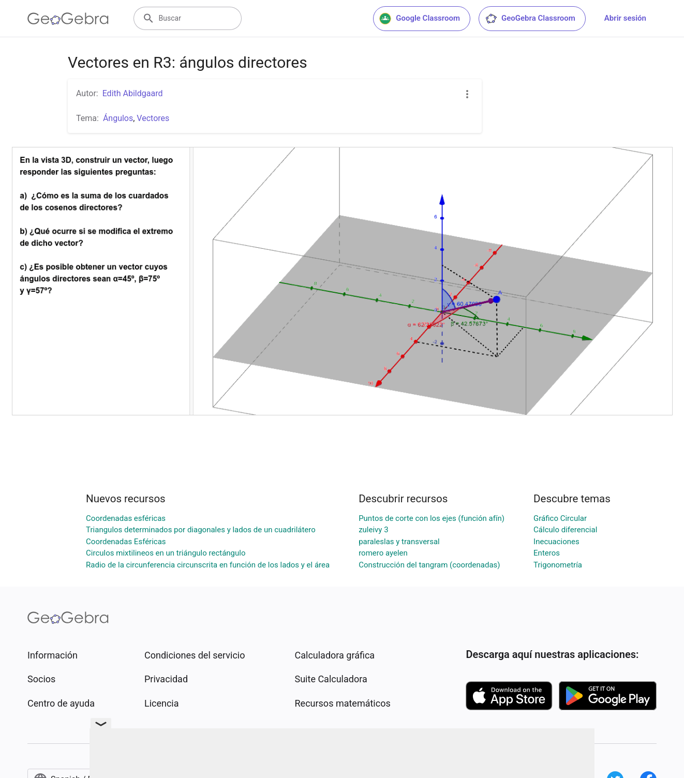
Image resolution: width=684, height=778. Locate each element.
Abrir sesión (625, 18)
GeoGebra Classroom (530, 18)
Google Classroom (419, 18)
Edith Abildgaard (132, 93)
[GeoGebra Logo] (68, 18)
